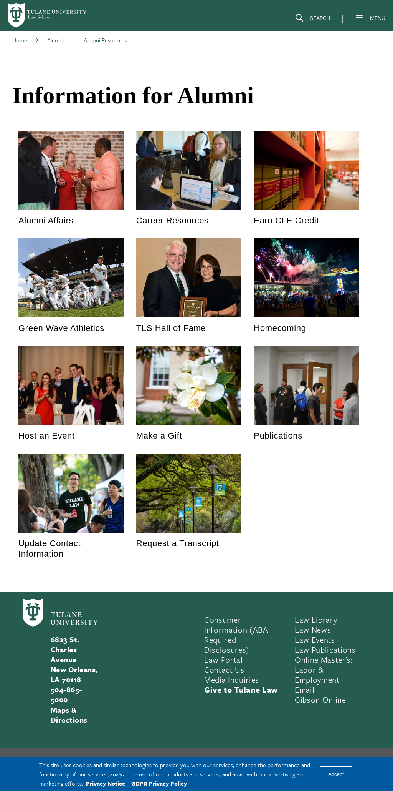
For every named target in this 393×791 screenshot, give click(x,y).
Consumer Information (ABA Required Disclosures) (236, 634)
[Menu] (359, 17)
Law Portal (223, 659)
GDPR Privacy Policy (159, 783)
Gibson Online (320, 699)
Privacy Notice (105, 783)
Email (304, 689)
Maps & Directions (69, 715)
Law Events (315, 639)
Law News (313, 629)
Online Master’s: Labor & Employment (324, 669)
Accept (336, 774)
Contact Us (224, 669)
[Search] (312, 19)
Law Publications (325, 649)
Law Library (316, 619)
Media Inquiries (231, 679)
